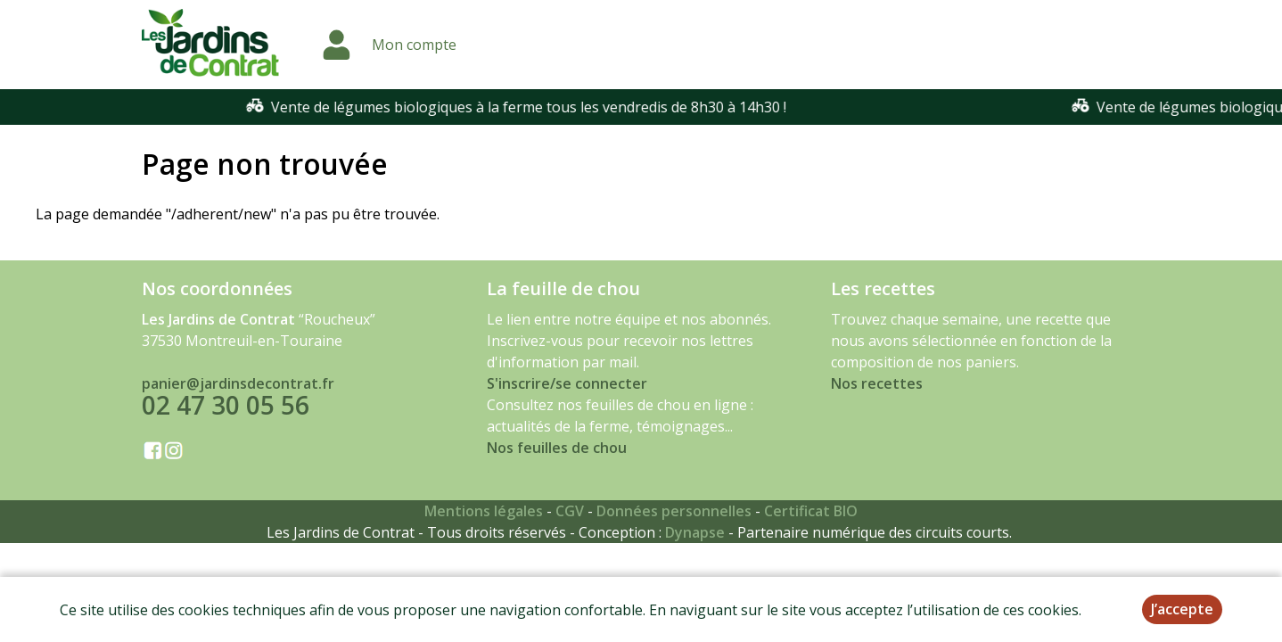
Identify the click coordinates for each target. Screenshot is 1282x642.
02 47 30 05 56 (225, 405)
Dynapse (695, 532)
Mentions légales (483, 511)
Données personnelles (674, 511)
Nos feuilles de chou (557, 447)
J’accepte (1182, 609)
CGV (569, 511)
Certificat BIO (811, 511)
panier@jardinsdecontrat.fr (238, 383)
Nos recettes (877, 383)
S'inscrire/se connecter (567, 383)
